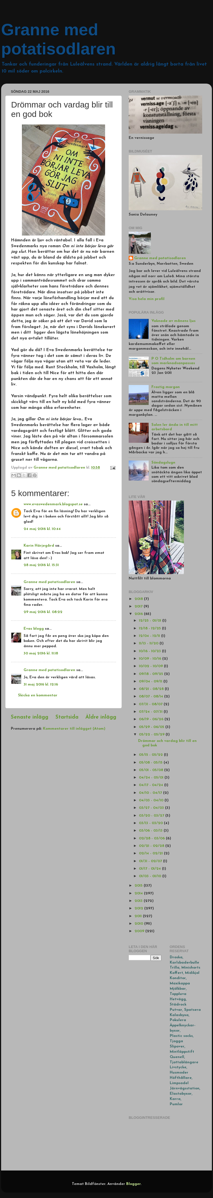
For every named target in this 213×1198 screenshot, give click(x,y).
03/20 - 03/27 (152, 815)
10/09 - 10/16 (150, 659)
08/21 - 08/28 (152, 689)
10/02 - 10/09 (151, 666)
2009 (140, 931)
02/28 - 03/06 (152, 838)
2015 (139, 885)
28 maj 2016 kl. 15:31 (41, 565)
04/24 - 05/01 (151, 777)
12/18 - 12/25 (150, 628)
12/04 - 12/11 (150, 636)
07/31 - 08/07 (151, 704)
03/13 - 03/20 (151, 823)
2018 (139, 599)
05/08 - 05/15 (151, 762)
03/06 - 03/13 (151, 830)
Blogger (133, 1184)
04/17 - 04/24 (151, 785)
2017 (139, 606)
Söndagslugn (163, 462)
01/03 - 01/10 (150, 876)
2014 (139, 893)
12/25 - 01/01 (150, 620)
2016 (139, 614)
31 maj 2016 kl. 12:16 (41, 684)
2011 (139, 916)
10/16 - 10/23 (150, 651)
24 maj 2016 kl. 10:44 (42, 529)
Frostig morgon (165, 387)
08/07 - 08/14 (151, 696)
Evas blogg (34, 629)
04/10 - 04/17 (151, 793)
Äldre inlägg (100, 717)
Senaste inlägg (29, 717)
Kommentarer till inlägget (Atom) (74, 729)
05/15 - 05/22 (151, 755)
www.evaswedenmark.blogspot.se (53, 504)
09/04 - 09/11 (151, 681)
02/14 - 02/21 (151, 853)
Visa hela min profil (146, 299)
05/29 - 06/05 (152, 727)
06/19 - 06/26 (151, 719)
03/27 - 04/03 (152, 808)
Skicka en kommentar (37, 695)
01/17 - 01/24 (150, 869)
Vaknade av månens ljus (173, 321)
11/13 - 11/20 (149, 643)
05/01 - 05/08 (151, 770)
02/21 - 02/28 (152, 846)
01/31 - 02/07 (151, 861)
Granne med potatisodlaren (49, 582)
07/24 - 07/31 (151, 712)
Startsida (66, 717)
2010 (139, 924)
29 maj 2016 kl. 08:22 (43, 612)
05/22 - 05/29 (152, 734)
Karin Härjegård (39, 545)
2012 (139, 908)
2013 (139, 901)
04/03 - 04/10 (151, 800)
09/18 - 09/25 (151, 674)
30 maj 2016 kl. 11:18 (41, 653)
